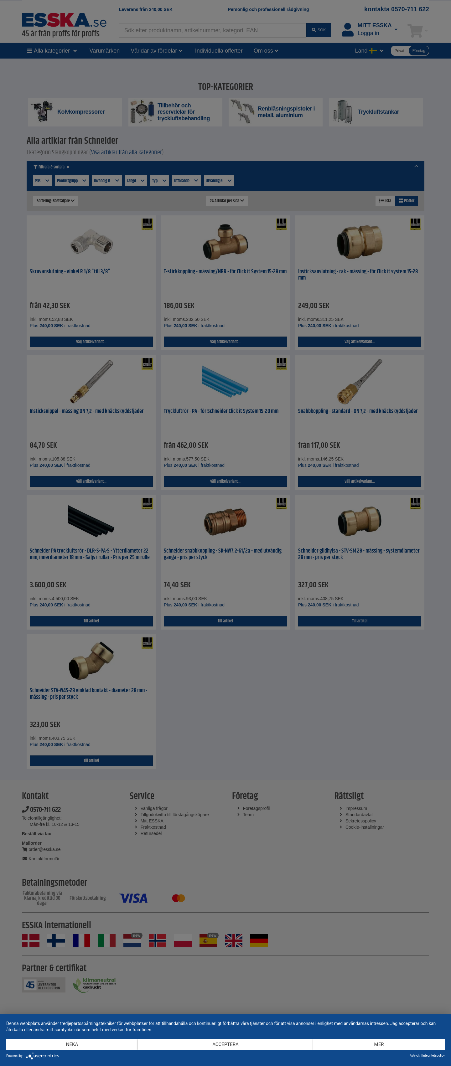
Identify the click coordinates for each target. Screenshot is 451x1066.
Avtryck (415, 1055)
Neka (72, 1044)
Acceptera (225, 1044)
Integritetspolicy (433, 1055)
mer (379, 1044)
